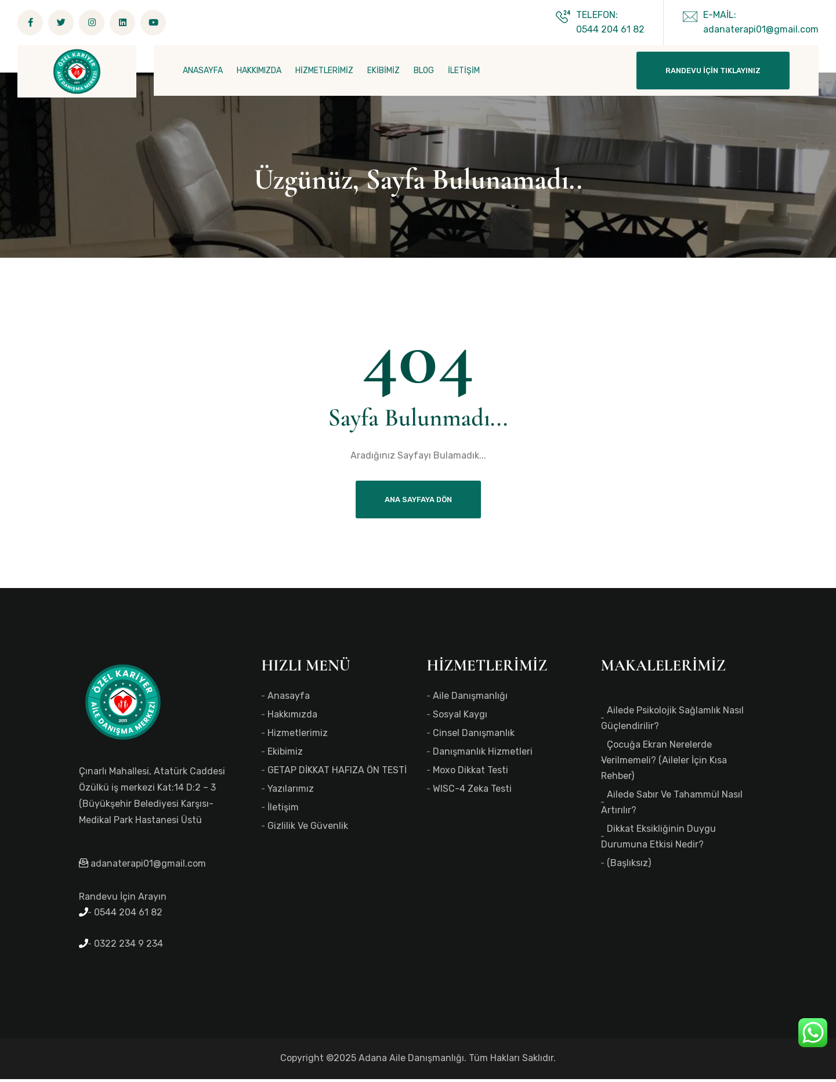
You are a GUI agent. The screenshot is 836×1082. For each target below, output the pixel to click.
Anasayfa (288, 698)
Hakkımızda (292, 717)
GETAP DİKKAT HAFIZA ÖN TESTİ (337, 772)
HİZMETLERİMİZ (324, 70)
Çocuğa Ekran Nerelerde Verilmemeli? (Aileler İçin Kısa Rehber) (664, 763)
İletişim (283, 810)
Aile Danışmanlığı (470, 698)
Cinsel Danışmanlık (474, 735)
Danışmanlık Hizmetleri (483, 754)
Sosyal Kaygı (460, 717)
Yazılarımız (290, 791)
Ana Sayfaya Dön (418, 502)
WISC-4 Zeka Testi (472, 791)
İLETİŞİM (464, 70)
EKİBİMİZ (383, 70)
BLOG (424, 70)
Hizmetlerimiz (297, 735)
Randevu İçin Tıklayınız (713, 70)
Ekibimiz (285, 754)
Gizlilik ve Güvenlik (307, 828)
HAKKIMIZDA (259, 70)
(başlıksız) (629, 865)
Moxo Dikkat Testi (470, 772)
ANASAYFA (203, 70)
